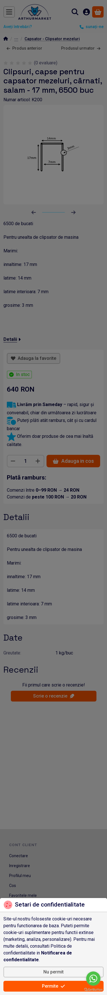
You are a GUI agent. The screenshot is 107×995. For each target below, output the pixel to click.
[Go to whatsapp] (93, 978)
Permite (53, 986)
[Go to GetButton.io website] (93, 989)
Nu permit (53, 972)
